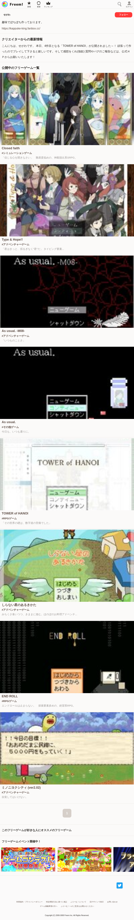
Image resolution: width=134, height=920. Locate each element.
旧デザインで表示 (97, 902)
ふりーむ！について (78, 902)
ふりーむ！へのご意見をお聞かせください (77, 906)
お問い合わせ (112, 902)
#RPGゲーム (9, 518)
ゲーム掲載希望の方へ (48, 906)
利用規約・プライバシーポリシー (29, 902)
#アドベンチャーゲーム (15, 244)
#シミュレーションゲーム (17, 153)
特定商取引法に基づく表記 (56, 902)
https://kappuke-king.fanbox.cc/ (21, 28)
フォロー (123, 14)
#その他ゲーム (10, 427)
